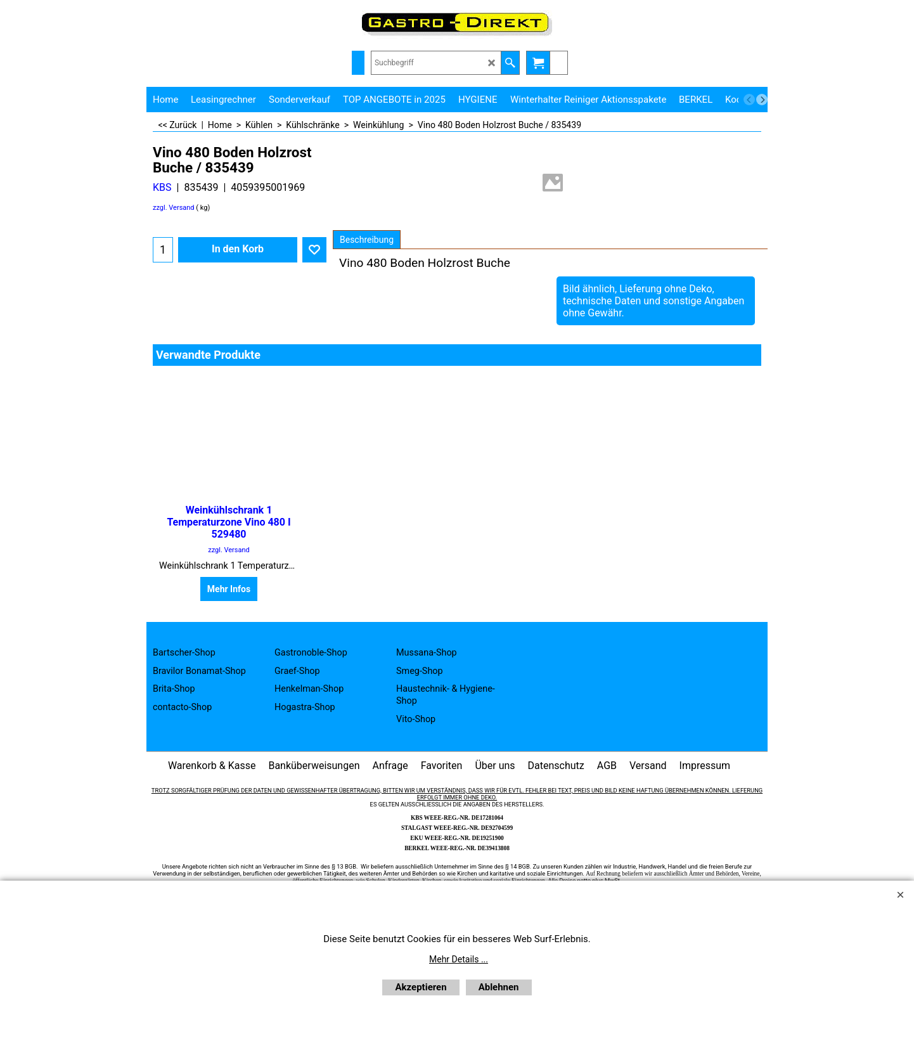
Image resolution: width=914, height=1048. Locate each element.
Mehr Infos (228, 589)
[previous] (749, 99)
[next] (762, 99)
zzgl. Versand (174, 208)
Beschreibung (367, 240)
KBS (162, 187)
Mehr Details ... (458, 959)
